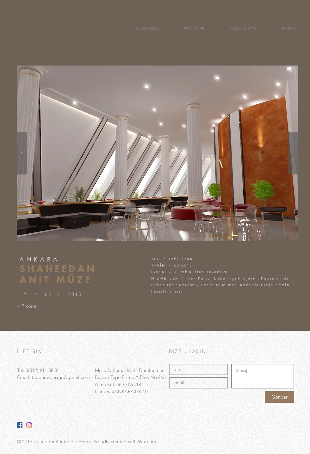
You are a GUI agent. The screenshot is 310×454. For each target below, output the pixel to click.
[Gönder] (279, 397)
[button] (157, 153)
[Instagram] (29, 425)
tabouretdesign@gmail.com (61, 377)
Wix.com (147, 441)
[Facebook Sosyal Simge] (19, 425)
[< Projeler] (27, 306)
